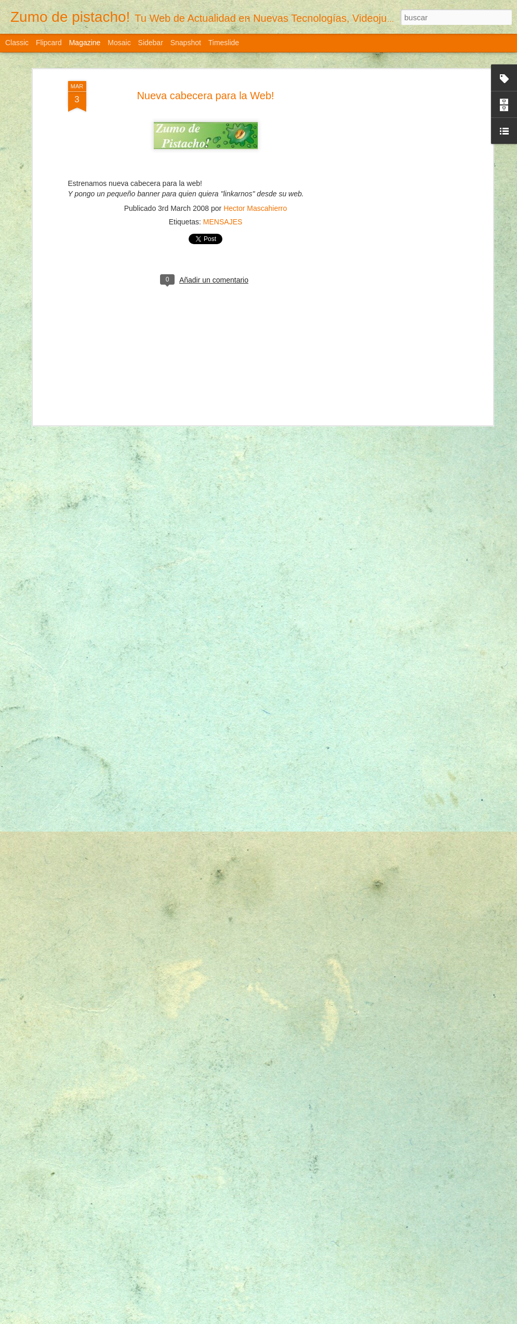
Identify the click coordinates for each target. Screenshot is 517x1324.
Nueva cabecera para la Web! (205, 95)
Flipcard (49, 42)
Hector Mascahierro (255, 208)
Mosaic (119, 42)
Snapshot (185, 42)
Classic (17, 42)
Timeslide (223, 42)
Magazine (85, 42)
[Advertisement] (401, 244)
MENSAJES (222, 222)
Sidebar (150, 42)
